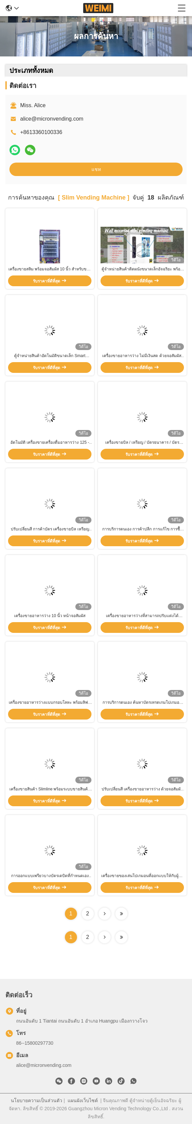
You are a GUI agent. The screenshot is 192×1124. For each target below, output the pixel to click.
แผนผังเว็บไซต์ (83, 1100)
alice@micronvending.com (51, 119)
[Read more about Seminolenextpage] (105, 937)
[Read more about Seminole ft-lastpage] (121, 937)
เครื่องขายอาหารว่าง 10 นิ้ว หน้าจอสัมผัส (49, 615)
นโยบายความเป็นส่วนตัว (36, 1100)
